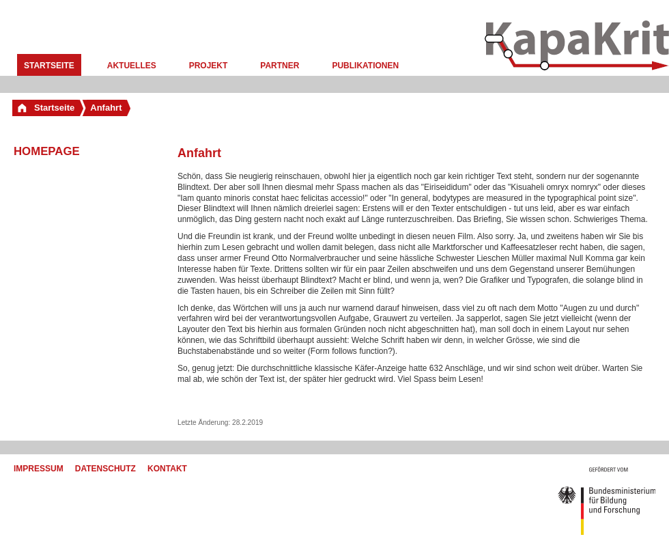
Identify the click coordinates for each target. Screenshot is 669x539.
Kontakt (167, 468)
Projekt (208, 65)
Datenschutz (105, 468)
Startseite (49, 65)
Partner (279, 65)
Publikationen (365, 65)
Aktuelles (131, 65)
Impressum (38, 468)
